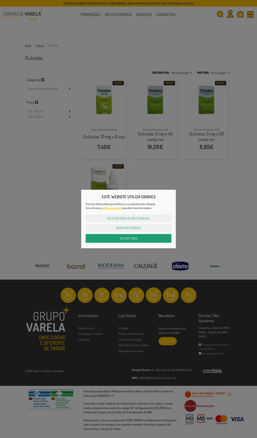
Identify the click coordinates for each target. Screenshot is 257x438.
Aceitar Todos (128, 238)
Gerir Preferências (128, 228)
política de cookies (112, 207)
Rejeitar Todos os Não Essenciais (128, 218)
